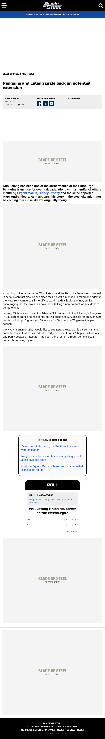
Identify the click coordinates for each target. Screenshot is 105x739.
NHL (24, 74)
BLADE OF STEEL (11, 74)
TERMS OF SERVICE (32, 730)
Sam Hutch (9, 102)
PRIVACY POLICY (54, 730)
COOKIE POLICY (75, 730)
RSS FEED (42, 733)
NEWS (31, 74)
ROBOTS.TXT (61, 733)
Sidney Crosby (49, 193)
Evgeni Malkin (27, 193)
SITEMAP (51, 733)
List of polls (71, 531)
